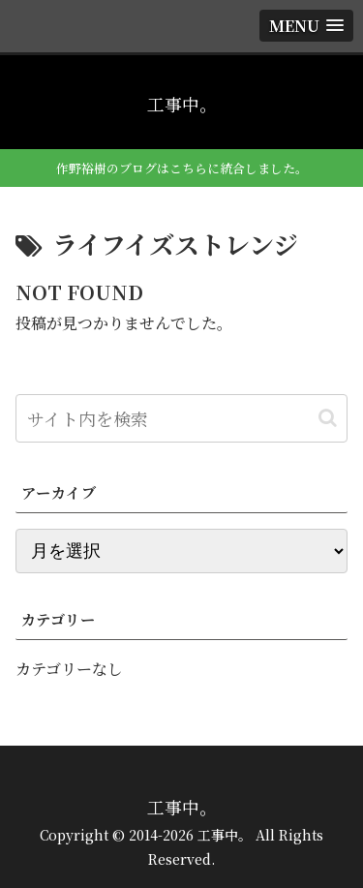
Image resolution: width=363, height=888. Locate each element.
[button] (328, 418)
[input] (181, 418)
